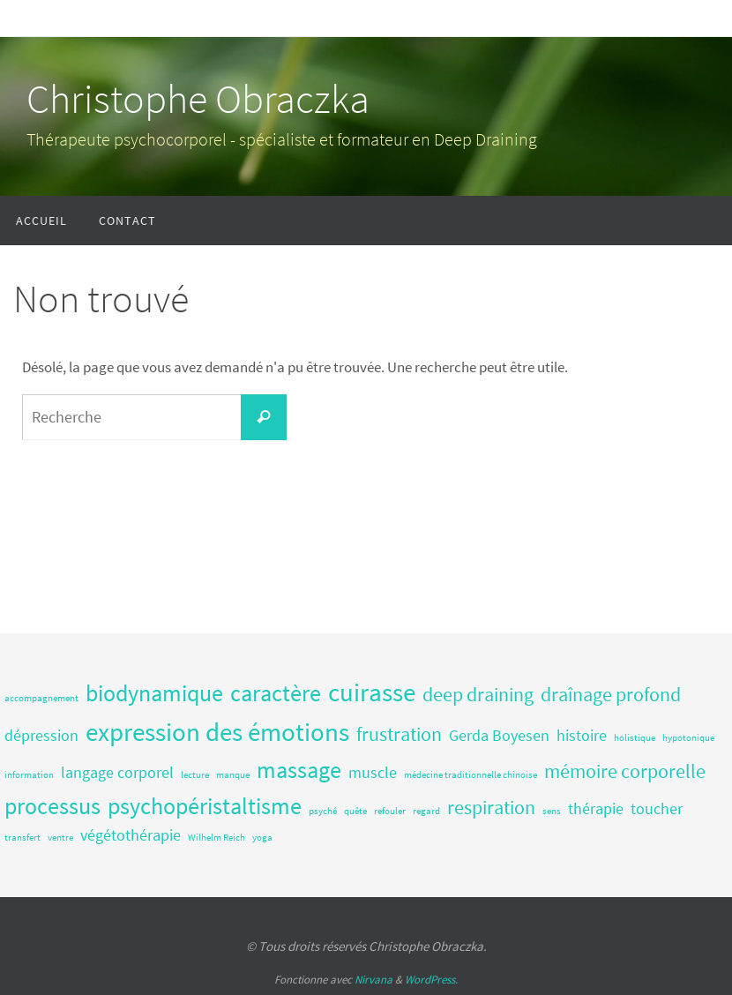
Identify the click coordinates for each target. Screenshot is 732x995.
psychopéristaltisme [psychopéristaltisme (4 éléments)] (205, 805)
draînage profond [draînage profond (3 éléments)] (611, 694)
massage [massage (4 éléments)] (299, 769)
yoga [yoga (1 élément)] (262, 837)
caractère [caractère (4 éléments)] (275, 692)
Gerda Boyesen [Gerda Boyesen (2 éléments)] (499, 735)
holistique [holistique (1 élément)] (634, 738)
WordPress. (431, 979)
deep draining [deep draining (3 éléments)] (478, 694)
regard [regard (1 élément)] (426, 811)
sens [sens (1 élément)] (551, 811)
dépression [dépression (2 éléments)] (41, 735)
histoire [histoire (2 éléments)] (581, 735)
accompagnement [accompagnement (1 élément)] (41, 698)
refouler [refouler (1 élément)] (390, 811)
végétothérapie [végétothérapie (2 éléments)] (130, 835)
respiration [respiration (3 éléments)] (491, 807)
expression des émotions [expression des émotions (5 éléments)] (217, 731)
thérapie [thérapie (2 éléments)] (596, 809)
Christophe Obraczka (198, 98)
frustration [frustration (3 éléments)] (399, 734)
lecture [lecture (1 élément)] (195, 775)
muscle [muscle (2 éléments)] (372, 772)
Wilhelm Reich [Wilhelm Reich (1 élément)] (216, 837)
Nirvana (373, 979)
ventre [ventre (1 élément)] (60, 837)
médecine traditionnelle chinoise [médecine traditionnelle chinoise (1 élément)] (470, 775)
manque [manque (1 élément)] (233, 775)
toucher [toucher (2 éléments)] (657, 809)
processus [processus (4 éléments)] (52, 805)
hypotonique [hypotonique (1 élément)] (688, 738)
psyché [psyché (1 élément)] (323, 811)
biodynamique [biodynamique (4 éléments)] (154, 692)
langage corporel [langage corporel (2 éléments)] (117, 772)
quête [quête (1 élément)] (355, 811)
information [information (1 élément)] (29, 775)
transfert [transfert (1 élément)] (22, 837)
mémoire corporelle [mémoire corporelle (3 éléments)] (625, 771)
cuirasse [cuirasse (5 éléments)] (371, 692)
